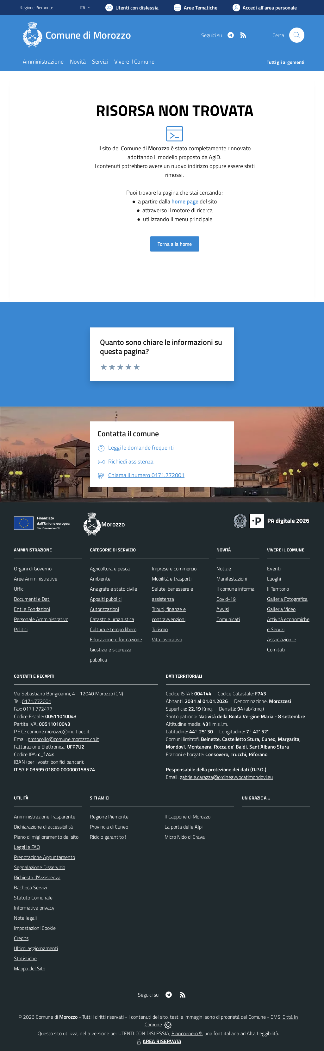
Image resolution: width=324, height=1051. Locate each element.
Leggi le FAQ (27, 847)
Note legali (25, 918)
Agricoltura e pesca (110, 568)
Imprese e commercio (174, 568)
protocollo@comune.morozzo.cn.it (63, 739)
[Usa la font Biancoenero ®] (132, 7)
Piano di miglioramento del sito (46, 837)
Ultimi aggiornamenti (36, 948)
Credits (21, 938)
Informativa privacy (34, 907)
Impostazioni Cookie (35, 928)
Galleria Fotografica (287, 599)
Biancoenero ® (186, 1033)
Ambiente (100, 578)
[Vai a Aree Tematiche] (195, 7)
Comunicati (228, 619)
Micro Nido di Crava (185, 837)
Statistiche (25, 958)
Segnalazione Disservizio (39, 867)
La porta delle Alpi (183, 826)
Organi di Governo (33, 568)
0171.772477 (38, 708)
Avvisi (222, 609)
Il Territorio (278, 589)
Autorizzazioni (104, 609)
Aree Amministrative (35, 578)
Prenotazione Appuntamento (44, 857)
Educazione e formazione (116, 639)
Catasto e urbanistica (112, 619)
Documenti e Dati (32, 599)
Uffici (19, 589)
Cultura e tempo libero (113, 629)
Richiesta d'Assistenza (37, 877)
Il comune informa (235, 589)
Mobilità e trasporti (171, 578)
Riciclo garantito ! (108, 837)
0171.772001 (36, 701)
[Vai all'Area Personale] (264, 7)
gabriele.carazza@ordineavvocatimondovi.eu (226, 777)
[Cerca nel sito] (296, 35)
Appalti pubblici (106, 599)
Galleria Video (281, 609)
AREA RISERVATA (158, 1041)
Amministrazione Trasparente (44, 816)
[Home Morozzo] (79, 35)
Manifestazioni (231, 578)
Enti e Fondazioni (32, 609)
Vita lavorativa (167, 639)
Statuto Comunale (33, 897)
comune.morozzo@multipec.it (58, 731)
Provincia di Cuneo (109, 826)
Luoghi (274, 578)
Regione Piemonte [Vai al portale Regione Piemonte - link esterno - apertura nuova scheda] (36, 7)
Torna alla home (175, 244)
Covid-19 (226, 599)
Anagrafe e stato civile (113, 589)
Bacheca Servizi (30, 887)
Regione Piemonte (109, 816)
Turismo (160, 629)
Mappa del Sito (29, 968)
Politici (21, 629)
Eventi (274, 568)
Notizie (223, 568)
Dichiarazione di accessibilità (43, 826)
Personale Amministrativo (41, 619)
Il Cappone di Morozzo (187, 816)
